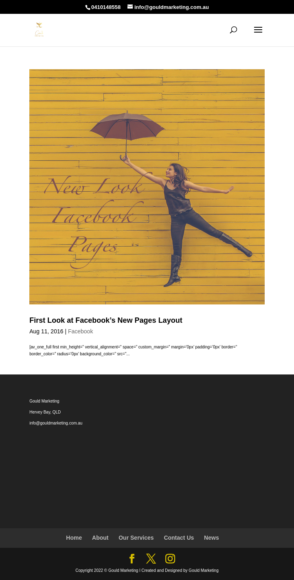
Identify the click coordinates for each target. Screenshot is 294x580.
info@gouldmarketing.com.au (55, 423)
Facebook (80, 331)
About (100, 537)
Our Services (136, 537)
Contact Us (179, 537)
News (211, 537)
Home (74, 537)
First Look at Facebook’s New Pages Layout (105, 320)
